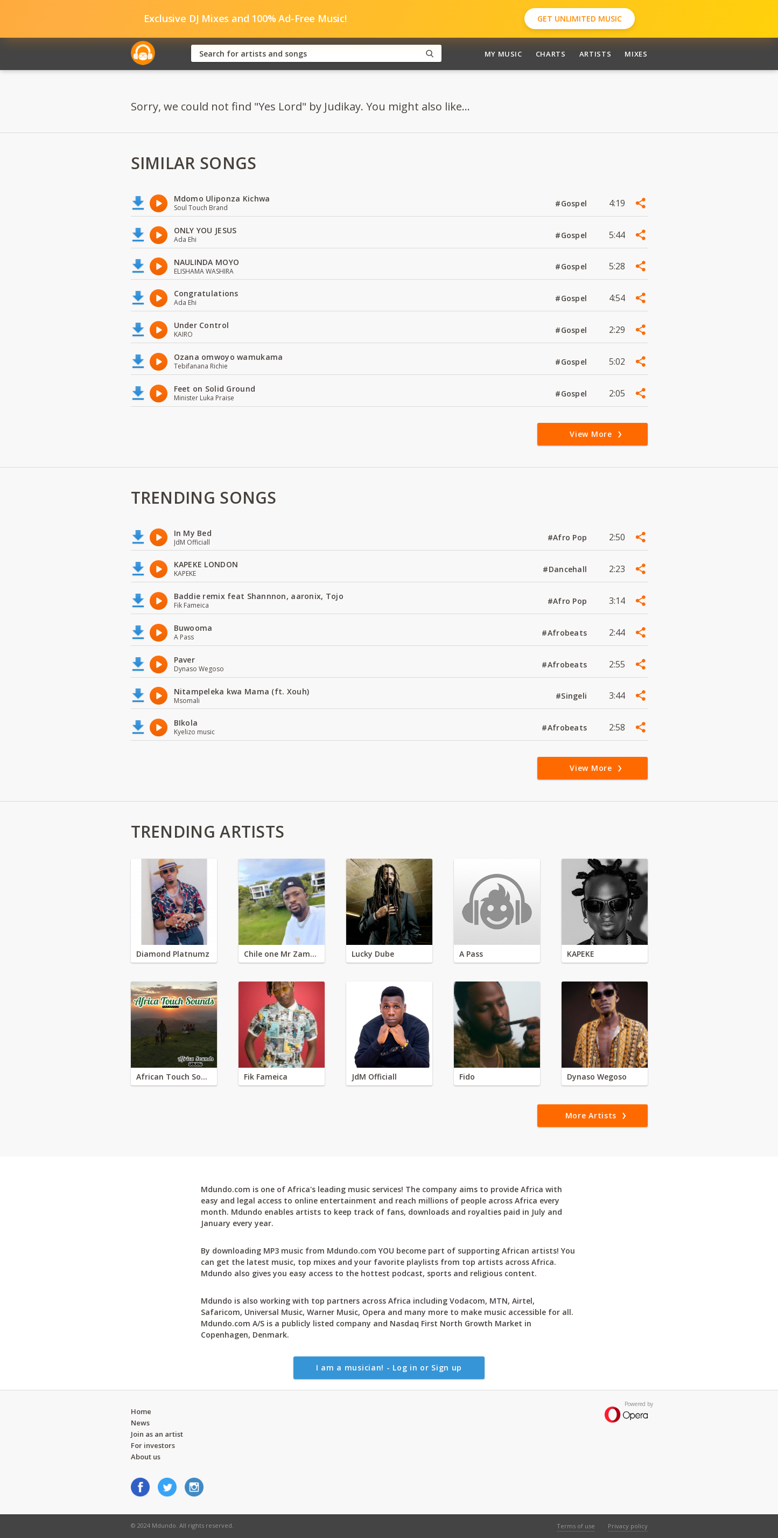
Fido (467, 1076)
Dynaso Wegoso (597, 1076)
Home (141, 1411)
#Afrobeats (565, 633)
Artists (595, 54)
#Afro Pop (569, 537)
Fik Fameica (266, 1076)
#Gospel (572, 203)
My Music (503, 54)
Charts (551, 54)
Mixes (636, 54)
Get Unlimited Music (579, 18)
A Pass (471, 954)
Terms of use (576, 1526)
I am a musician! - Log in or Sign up (389, 1367)
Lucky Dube (373, 954)
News (140, 1423)
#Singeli (573, 696)
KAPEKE (580, 954)
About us (145, 1457)
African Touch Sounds (174, 1076)
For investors (153, 1445)
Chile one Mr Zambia (281, 954)
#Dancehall (566, 569)
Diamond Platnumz (172, 954)
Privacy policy (628, 1526)
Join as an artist (157, 1434)
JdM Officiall (374, 1076)
